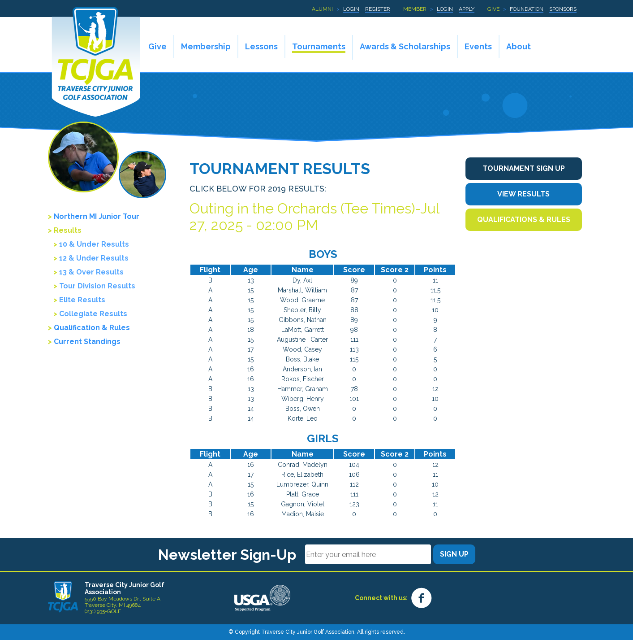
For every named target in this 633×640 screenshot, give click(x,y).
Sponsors (563, 9)
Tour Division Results (97, 286)
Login (351, 9)
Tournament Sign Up (523, 168)
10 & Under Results (94, 244)
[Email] (368, 554)
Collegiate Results (93, 313)
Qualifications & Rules (523, 219)
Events (478, 46)
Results (68, 230)
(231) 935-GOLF (103, 611)
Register (377, 9)
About (518, 46)
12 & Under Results (94, 258)
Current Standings (87, 341)
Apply (466, 9)
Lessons (261, 46)
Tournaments (318, 46)
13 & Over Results (91, 272)
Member (414, 9)
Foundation (526, 9)
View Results (523, 194)
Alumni (322, 9)
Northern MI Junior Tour (96, 216)
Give (493, 9)
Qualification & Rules (92, 327)
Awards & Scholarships (405, 46)
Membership (206, 46)
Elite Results (82, 300)
